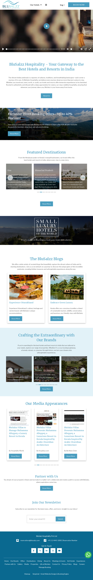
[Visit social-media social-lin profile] (46, 550)
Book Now (78, 5)
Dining (39, 561)
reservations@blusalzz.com (30, 540)
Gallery (20, 564)
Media (26, 564)
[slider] (33, 49)
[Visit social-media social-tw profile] (40, 550)
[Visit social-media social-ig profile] (53, 550)
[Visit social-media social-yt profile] (59, 550)
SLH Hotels (71, 561)
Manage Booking (45, 567)
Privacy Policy (67, 564)
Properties (34, 564)
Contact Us (56, 564)
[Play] (3, 49)
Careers (82, 564)
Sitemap (27, 574)
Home (6, 561)
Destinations (31, 561)
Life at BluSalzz (45, 564)
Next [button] (82, 177)
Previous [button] (10, 177)
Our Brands (14, 561)
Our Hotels (36, 4)
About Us (47, 561)
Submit (60, 519)
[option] (46, 124)
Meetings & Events (58, 561)
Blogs (75, 564)
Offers (22, 561)
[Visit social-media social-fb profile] (33, 550)
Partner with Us (10, 564)
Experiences (81, 561)
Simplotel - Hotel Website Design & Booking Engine (51, 574)
